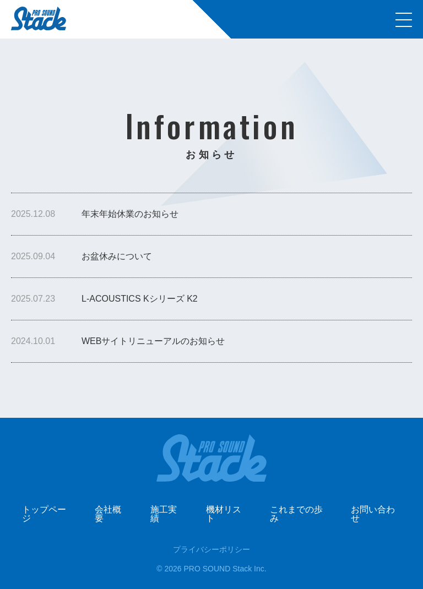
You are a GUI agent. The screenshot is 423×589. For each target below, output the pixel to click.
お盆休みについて (117, 256)
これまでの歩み (296, 514)
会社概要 (108, 514)
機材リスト (223, 514)
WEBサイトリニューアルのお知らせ (153, 341)
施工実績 (163, 514)
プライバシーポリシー (211, 549)
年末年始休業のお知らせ (130, 214)
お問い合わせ (373, 514)
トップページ (44, 514)
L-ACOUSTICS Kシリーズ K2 (140, 298)
